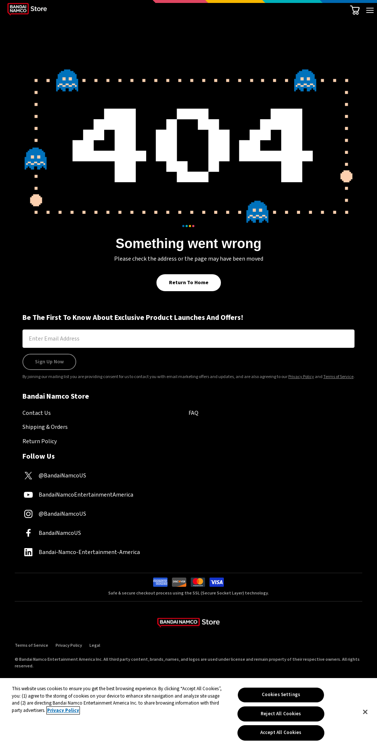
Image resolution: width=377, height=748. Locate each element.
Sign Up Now (49, 362)
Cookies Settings (281, 695)
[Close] (365, 713)
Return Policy (39, 441)
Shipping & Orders (45, 427)
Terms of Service (338, 377)
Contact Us (36, 413)
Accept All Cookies (280, 733)
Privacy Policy (301, 377)
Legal (94, 645)
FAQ (193, 413)
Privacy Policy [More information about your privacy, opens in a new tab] (63, 711)
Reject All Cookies (281, 715)
